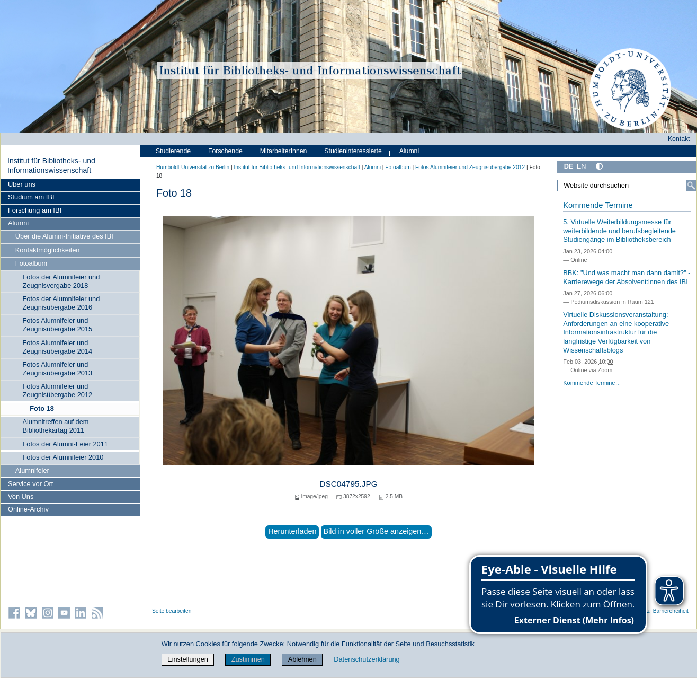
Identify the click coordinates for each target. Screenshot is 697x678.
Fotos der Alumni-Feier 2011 (65, 444)
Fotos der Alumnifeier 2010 (62, 457)
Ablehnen (302, 659)
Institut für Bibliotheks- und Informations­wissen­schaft (51, 165)
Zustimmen (248, 659)
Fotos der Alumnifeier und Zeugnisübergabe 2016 (61, 303)
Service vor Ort (30, 484)
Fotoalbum (31, 263)
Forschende (225, 151)
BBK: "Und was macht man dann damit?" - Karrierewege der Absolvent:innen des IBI (626, 277)
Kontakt (679, 139)
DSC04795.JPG (348, 483)
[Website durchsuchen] (626, 185)
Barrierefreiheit (671, 611)
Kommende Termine (597, 205)
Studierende (173, 151)
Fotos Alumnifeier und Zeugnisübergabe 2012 (57, 390)
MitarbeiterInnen (283, 151)
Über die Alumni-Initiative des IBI (64, 236)
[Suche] (691, 185)
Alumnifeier (32, 470)
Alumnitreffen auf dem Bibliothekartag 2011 (55, 426)
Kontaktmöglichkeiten (47, 250)
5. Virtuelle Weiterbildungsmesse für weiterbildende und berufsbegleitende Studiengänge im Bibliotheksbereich (619, 230)
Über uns (21, 184)
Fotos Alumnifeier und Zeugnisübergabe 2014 (57, 347)
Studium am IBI (31, 197)
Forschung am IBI (34, 210)
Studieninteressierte (352, 151)
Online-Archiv (28, 509)
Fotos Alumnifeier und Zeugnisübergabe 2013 (57, 368)
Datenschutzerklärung (366, 659)
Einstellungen (187, 659)
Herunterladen (292, 531)
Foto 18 (42, 408)
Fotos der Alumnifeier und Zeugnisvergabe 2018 (61, 281)
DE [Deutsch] (569, 166)
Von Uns (20, 496)
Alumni (18, 223)
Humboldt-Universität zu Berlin (192, 167)
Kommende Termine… (592, 383)
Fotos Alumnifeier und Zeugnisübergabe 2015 (57, 324)
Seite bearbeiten (172, 611)
